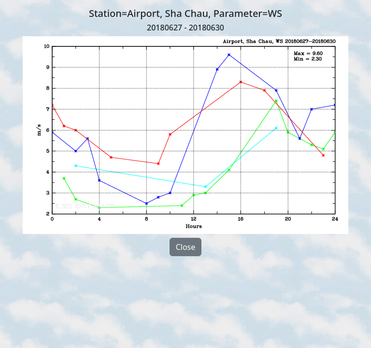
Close (186, 247)
